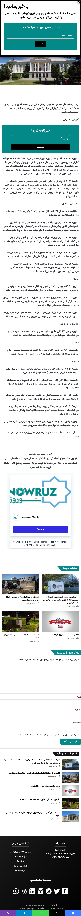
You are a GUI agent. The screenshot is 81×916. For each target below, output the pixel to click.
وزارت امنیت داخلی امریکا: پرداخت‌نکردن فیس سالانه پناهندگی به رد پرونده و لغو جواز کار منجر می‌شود (60, 600)
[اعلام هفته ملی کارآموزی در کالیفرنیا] (60, 621)
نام (79, 697)
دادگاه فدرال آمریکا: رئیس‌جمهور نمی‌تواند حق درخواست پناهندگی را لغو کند (32, 814)
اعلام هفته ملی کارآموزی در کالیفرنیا (64, 634)
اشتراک (40, 43)
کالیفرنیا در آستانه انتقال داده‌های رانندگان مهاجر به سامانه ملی (22, 599)
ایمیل (78, 709)
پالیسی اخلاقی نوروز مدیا (20, 851)
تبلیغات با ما (20, 870)
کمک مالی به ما (20, 866)
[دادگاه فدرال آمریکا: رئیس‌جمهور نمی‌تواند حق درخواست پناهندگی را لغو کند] (70, 816)
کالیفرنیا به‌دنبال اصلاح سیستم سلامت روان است (21, 636)
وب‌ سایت (77, 722)
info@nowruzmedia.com (58, 853)
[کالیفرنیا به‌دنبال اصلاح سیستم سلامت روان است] (20, 621)
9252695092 (57, 857)
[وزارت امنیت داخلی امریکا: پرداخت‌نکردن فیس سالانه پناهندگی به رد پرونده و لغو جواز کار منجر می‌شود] (60, 584)
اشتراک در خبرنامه (20, 856)
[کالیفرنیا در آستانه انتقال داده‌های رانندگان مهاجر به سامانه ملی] (20, 584)
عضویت (40, 147)
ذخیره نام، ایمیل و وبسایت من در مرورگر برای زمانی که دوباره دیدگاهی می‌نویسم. (47, 735)
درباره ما (20, 861)
